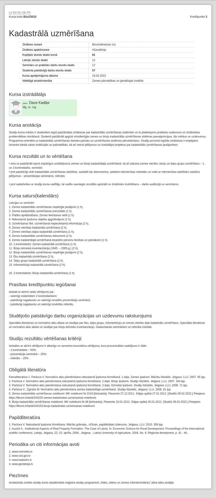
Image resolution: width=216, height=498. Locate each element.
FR (28, 12)
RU (19, 12)
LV (10, 12)
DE (24, 12)
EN (15, 12)
